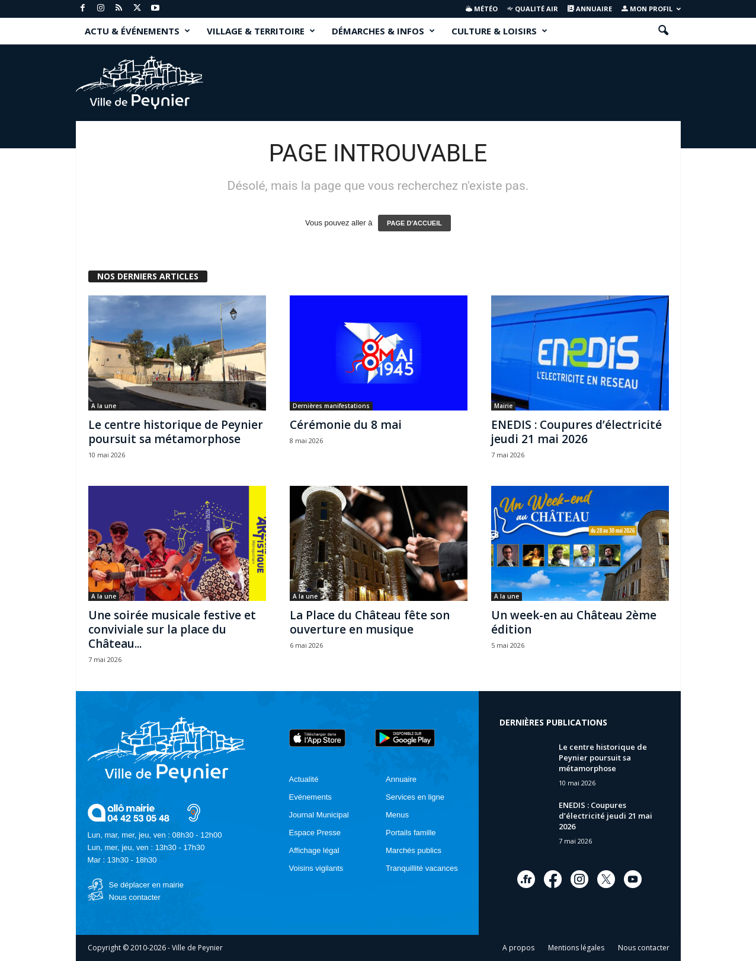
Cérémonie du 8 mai (346, 424)
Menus (397, 814)
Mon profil (651, 8)
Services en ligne (415, 797)
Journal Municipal (319, 814)
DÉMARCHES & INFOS (383, 31)
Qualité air (532, 8)
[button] (663, 31)
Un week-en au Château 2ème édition (573, 622)
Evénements (310, 797)
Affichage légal (314, 850)
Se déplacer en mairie (146, 884)
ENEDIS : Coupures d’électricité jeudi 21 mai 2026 (576, 432)
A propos (518, 948)
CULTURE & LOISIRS (499, 31)
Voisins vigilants (316, 868)
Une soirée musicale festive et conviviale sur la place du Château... (172, 629)
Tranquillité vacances (422, 868)
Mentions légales (576, 948)
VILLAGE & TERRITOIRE (261, 31)
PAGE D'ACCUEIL (414, 223)
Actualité (304, 779)
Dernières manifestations (331, 406)
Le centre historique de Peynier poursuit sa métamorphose (175, 432)
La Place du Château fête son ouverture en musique (370, 622)
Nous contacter (135, 897)
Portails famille (411, 832)
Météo (482, 8)
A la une (103, 406)
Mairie (503, 406)
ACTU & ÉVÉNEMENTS (137, 31)
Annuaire (590, 8)
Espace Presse (315, 832)
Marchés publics (413, 850)
